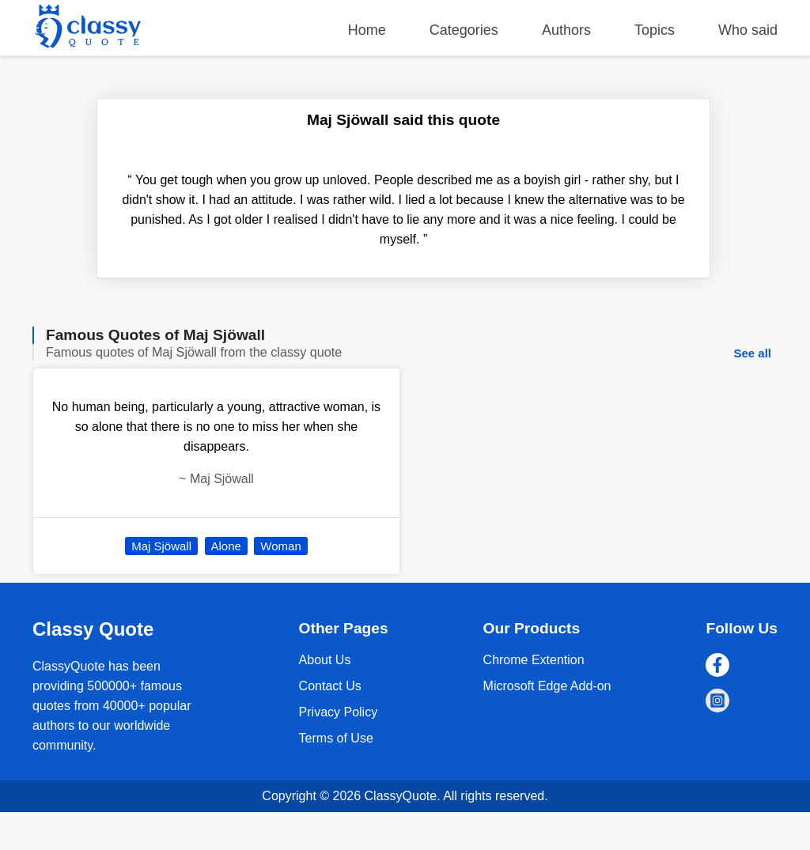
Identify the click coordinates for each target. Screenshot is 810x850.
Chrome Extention (534, 660)
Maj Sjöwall (161, 546)
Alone (226, 546)
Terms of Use (336, 738)
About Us (325, 660)
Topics (654, 30)
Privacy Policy (338, 712)
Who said (748, 30)
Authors (566, 30)
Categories (464, 30)
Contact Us (330, 686)
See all (752, 353)
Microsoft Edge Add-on (547, 686)
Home (367, 30)
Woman (280, 546)
